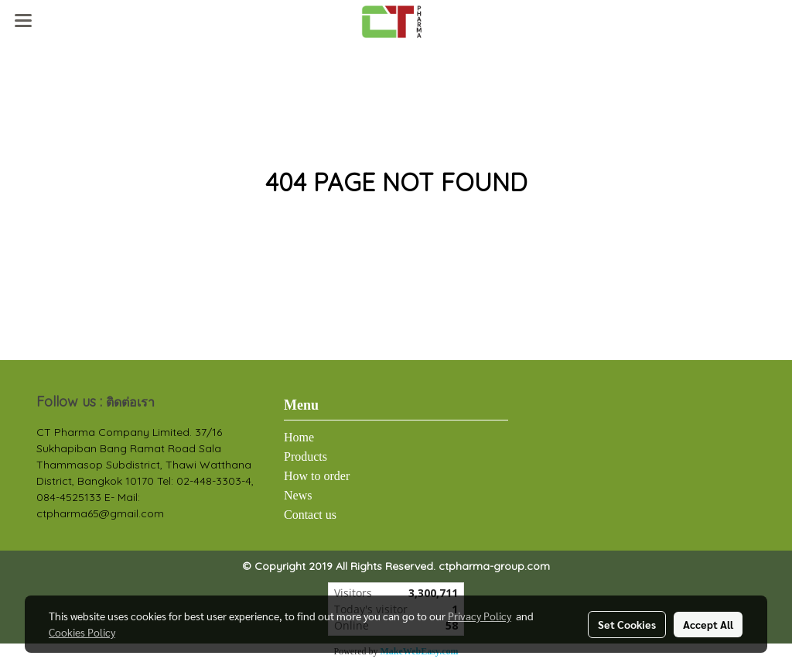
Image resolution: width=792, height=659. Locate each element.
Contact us (310, 514)
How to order (317, 475)
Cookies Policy (82, 632)
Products (305, 456)
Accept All (708, 624)
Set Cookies (627, 624)
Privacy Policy (479, 616)
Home (299, 437)
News (298, 495)
